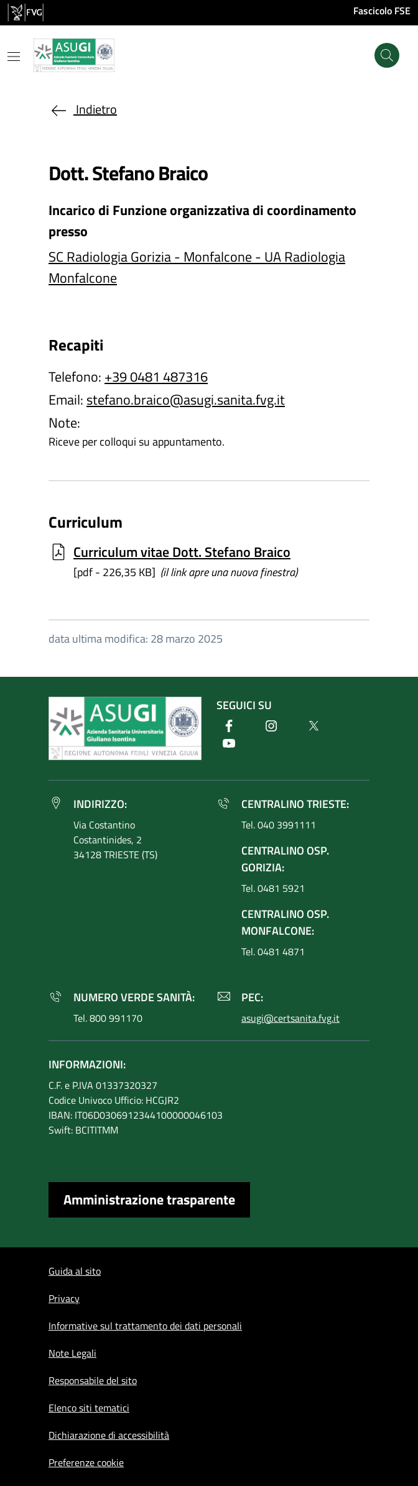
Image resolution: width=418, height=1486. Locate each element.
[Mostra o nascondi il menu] (13, 56)
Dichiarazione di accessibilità (109, 1435)
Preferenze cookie (86, 1462)
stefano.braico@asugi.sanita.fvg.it (185, 399)
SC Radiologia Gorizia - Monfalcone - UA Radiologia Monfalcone (197, 267)
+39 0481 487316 (156, 376)
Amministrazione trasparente (149, 1199)
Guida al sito (75, 1271)
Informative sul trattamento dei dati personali (145, 1325)
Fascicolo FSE (382, 10)
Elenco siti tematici (89, 1407)
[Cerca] (386, 55)
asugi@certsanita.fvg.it (290, 1018)
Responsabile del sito (93, 1380)
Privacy (64, 1298)
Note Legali (72, 1353)
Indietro (83, 109)
